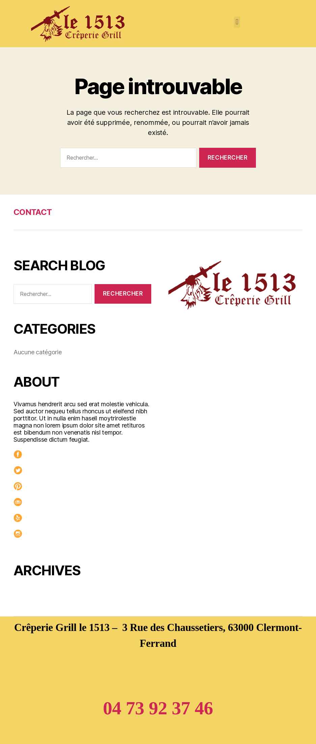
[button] (237, 22)
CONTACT (33, 212)
